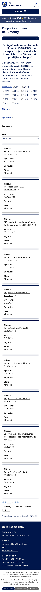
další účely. (27, 577)
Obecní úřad (15, 18)
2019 (25, 95)
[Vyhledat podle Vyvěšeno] (20, 122)
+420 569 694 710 (10, 550)
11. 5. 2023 (9, 408)
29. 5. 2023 (9, 447)
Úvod (4, 18)
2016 (35, 91)
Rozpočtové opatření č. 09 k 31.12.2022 (17, 259)
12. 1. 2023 (9, 267)
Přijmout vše (8, 589)
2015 (25, 91)
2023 (25, 99)
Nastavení (33, 589)
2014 (16, 91)
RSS (27, 38)
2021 (7, 99)
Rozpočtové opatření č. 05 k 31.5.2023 (17, 473)
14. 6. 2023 (9, 482)
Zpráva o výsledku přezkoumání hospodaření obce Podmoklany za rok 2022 (20, 437)
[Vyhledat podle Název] (20, 113)
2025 (7, 103)
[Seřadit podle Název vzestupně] (9, 108)
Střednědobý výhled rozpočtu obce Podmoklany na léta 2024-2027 (20, 223)
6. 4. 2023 (8, 373)
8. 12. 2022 (9, 161)
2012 (26, 87)
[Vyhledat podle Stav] (20, 139)
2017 (7, 95)
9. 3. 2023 (8, 302)
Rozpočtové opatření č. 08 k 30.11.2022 (17, 153)
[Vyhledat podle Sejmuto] (20, 130)
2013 (7, 91)
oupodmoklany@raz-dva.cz (14, 544)
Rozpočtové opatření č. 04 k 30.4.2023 (17, 400)
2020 (35, 95)
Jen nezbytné (21, 589)
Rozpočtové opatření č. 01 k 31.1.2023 (17, 294)
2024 (35, 99)
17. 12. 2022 (9, 197)
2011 (17, 87)
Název (5, 109)
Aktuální (8, 173)
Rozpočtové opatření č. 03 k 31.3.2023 (17, 364)
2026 (16, 103)
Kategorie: (7, 86)
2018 (16, 95)
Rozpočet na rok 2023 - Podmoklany (15, 188)
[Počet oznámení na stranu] (6, 510)
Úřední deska (30, 18)
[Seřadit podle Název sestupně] (9, 109)
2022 (16, 99)
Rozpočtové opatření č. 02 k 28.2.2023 (17, 329)
